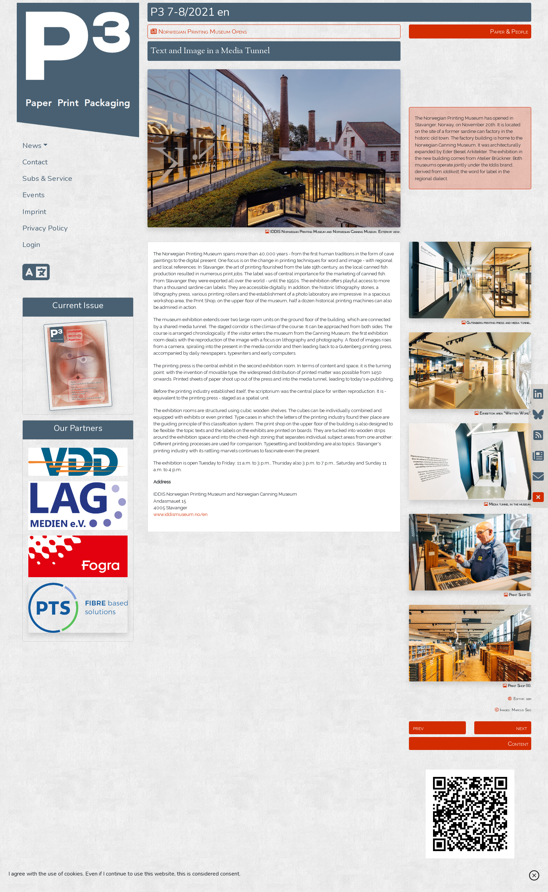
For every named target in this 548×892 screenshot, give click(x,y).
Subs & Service (47, 178)
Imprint (34, 212)
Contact (35, 162)
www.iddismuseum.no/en (180, 514)
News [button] (32, 145)
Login (31, 244)
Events (33, 195)
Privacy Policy (45, 228)
